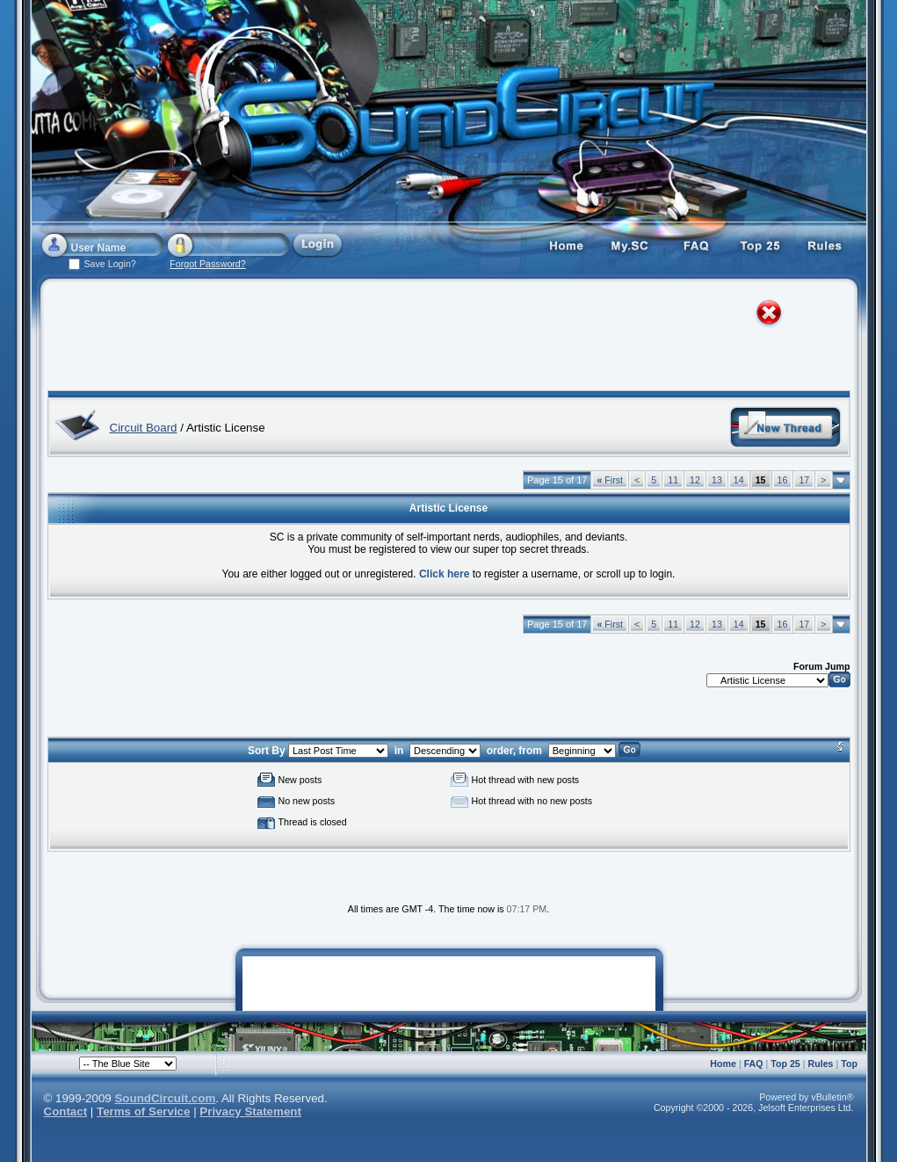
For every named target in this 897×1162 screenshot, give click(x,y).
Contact (66, 1111)
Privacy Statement (250, 1111)
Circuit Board (143, 427)
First (610, 480)
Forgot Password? (207, 263)
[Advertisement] (432, 338)
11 (673, 480)
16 (783, 480)
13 (717, 480)
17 (804, 480)
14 (739, 480)
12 (695, 480)
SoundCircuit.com (164, 1098)
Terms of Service (143, 1111)
